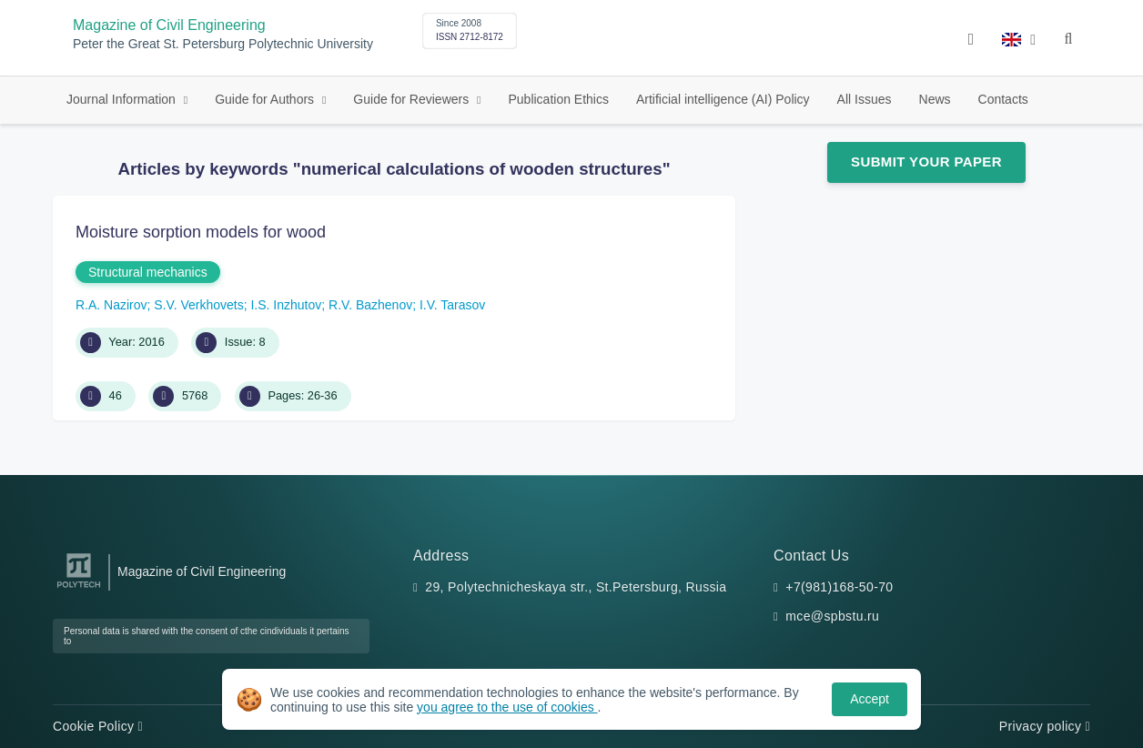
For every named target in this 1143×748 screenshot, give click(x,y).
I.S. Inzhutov (285, 305)
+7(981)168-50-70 (839, 587)
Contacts (1003, 99)
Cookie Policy (98, 726)
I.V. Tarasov (452, 305)
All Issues (864, 99)
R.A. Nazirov (111, 305)
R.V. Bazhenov (370, 305)
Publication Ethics (558, 99)
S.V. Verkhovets (198, 305)
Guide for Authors (266, 99)
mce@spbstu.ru (832, 616)
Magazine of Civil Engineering (169, 25)
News (935, 99)
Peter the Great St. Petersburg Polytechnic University (223, 44)
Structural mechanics (147, 272)
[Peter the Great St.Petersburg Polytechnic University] (79, 588)
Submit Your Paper (926, 161)
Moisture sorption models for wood (201, 232)
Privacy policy (1044, 726)
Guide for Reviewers (412, 99)
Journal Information (122, 99)
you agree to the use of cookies (507, 707)
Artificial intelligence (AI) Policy (723, 99)
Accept (869, 699)
